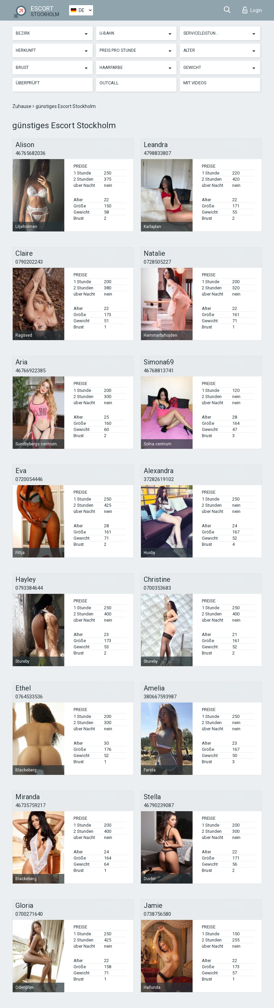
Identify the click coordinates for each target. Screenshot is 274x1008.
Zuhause (22, 106)
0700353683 (157, 588)
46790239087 (159, 805)
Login (252, 10)
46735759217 (30, 805)
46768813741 (159, 371)
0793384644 (29, 588)
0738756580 (157, 914)
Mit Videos (195, 82)
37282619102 (159, 479)
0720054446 (29, 479)
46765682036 (30, 153)
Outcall (109, 82)
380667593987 (160, 697)
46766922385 (30, 371)
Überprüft (28, 82)
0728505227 (157, 262)
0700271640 (29, 914)
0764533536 (29, 697)
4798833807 (157, 153)
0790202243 (29, 262)
